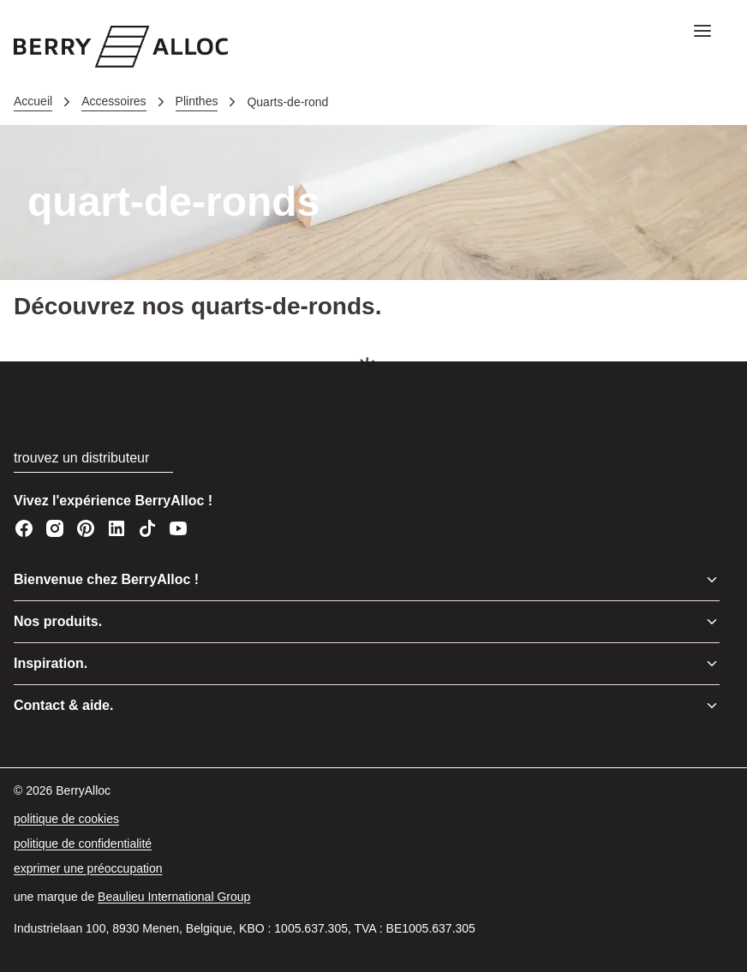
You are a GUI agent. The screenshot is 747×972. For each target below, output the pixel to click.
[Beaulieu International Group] (174, 897)
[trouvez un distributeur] (93, 458)
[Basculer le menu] (712, 579)
